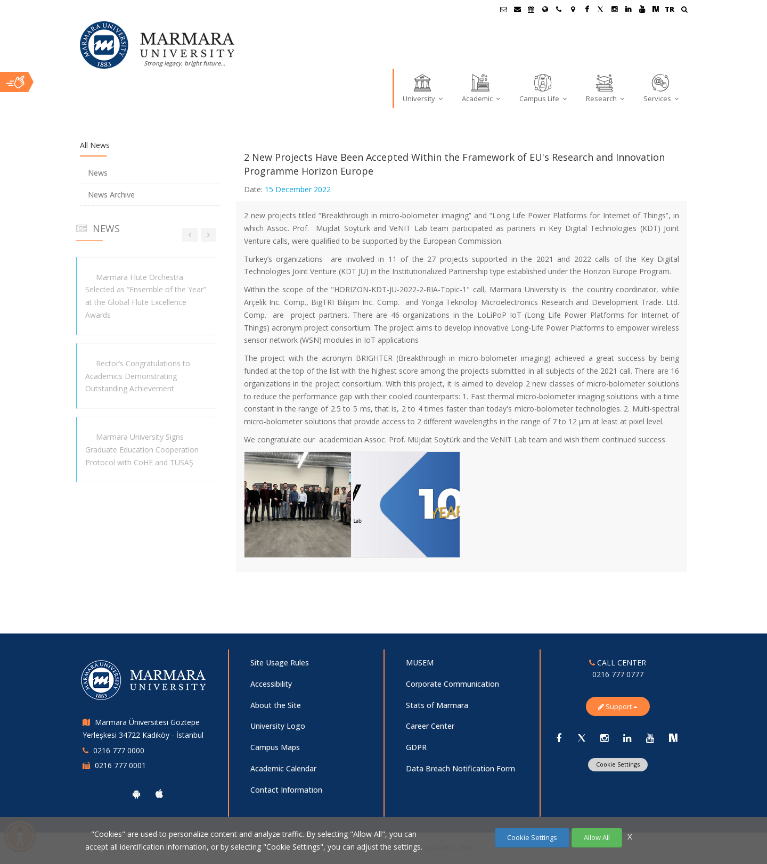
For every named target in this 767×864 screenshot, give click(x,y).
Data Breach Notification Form (460, 768)
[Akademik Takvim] (531, 9)
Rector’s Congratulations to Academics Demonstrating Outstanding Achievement (133, 376)
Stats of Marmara (437, 705)
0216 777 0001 (120, 765)
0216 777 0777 (617, 674)
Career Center (430, 726)
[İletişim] (558, 9)
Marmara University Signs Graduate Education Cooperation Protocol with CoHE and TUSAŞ (138, 449)
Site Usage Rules (279, 662)
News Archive (111, 195)
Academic (481, 87)
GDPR (416, 747)
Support (618, 706)
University (423, 87)
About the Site (275, 705)
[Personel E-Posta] (517, 9)
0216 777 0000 (118, 750)
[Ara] (684, 10)
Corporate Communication (452, 684)
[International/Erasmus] (545, 9)
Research (605, 87)
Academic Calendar (283, 768)
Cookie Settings (618, 764)
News (98, 173)
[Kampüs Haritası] (572, 9)
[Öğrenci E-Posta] (503, 9)
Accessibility (271, 684)
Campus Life (543, 87)
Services (661, 87)
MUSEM (420, 662)
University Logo (277, 726)
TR (669, 9)
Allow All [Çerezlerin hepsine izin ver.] (597, 837)
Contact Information (286, 790)
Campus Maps (275, 747)
